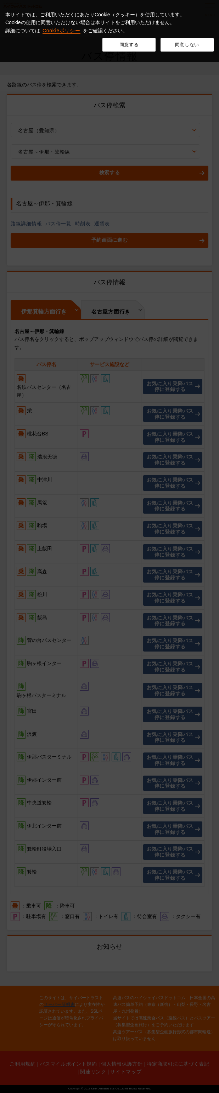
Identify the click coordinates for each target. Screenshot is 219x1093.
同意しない (187, 44)
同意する (129, 44)
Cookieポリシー (61, 30)
